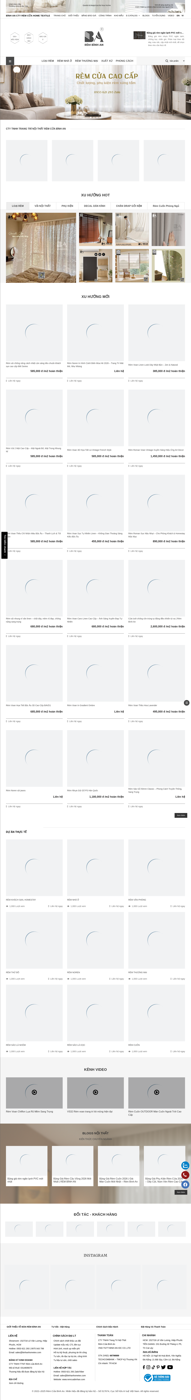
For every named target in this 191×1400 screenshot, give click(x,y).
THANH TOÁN (105, 1335)
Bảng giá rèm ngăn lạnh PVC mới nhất (165, 33)
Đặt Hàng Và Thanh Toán (153, 1327)
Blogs (146, 15)
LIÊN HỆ (12, 1336)
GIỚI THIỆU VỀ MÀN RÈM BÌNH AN (24, 1327)
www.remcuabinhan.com (73, 1379)
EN (178, 15)
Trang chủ (60, 15)
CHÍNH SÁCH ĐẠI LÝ (64, 1336)
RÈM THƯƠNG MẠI (86, 60)
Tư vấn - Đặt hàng (60, 1327)
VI (183, 15)
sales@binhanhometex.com (73, 1375)
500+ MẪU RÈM (15, 38)
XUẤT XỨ (107, 60)
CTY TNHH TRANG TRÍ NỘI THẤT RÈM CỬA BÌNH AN (36, 128)
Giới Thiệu (73, 15)
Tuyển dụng (158, 15)
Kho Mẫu (118, 15)
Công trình (105, 15)
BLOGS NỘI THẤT (95, 1133)
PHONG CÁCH (124, 60)
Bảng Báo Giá (88, 15)
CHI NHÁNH (148, 1335)
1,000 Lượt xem (17, 906)
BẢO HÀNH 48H (29, 38)
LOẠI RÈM (48, 60)
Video (171, 15)
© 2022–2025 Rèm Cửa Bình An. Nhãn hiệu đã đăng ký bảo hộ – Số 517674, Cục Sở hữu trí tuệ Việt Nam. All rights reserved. (95, 1391)
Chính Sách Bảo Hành (107, 1327)
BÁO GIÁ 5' (43, 38)
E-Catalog (132, 15)
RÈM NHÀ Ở (64, 60)
